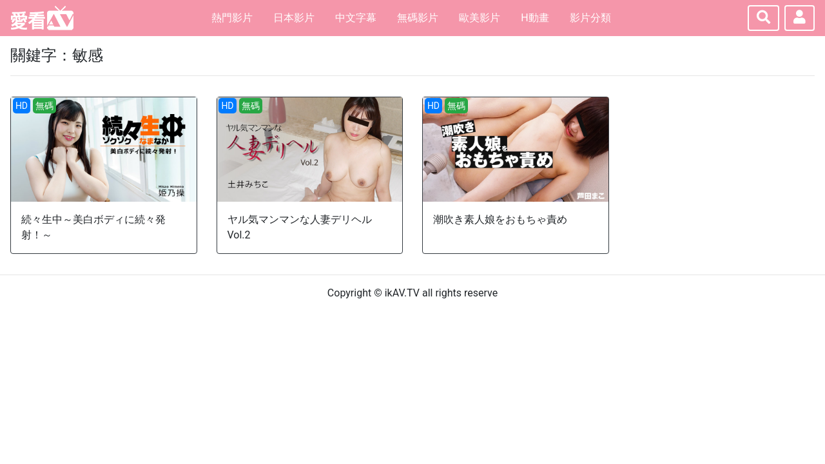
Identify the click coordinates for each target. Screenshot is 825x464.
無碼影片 (417, 18)
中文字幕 (355, 18)
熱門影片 (232, 18)
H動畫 (534, 18)
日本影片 (294, 18)
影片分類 (590, 18)
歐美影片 (479, 18)
